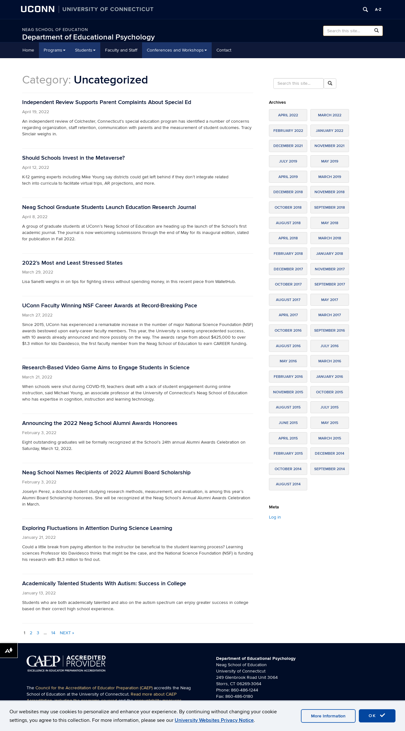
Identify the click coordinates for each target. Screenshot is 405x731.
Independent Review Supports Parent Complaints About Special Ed (106, 102)
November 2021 (330, 146)
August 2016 (288, 346)
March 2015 (329, 438)
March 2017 (329, 315)
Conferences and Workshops (177, 50)
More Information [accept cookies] (328, 716)
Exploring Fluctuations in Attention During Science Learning (97, 528)
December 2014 (329, 453)
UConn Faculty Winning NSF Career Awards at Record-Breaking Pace (109, 305)
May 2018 (329, 223)
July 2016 (330, 346)
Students (85, 50)
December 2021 (288, 146)
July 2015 (330, 407)
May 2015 (329, 423)
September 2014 (329, 469)
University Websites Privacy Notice (214, 720)
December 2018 (288, 192)
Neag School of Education (55, 29)
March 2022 (329, 115)
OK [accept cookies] (377, 715)
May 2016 (288, 361)
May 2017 (329, 300)
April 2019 (288, 177)
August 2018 (288, 223)
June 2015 (288, 423)
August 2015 (288, 407)
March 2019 (329, 177)
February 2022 (288, 130)
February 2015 (288, 453)
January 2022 (329, 130)
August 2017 (288, 300)
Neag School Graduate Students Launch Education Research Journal (109, 207)
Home (28, 50)
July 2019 (288, 161)
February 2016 (288, 376)
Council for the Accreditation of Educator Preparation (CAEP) (94, 688)
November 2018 (330, 192)
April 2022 (288, 115)
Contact (223, 50)
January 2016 (329, 376)
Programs (54, 50)
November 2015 (288, 392)
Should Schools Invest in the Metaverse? (73, 158)
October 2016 (288, 330)
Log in (275, 517)
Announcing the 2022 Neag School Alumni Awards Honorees (100, 423)
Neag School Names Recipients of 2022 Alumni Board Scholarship (106, 472)
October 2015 (329, 392)
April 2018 (288, 238)
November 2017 (330, 269)
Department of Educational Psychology (88, 37)
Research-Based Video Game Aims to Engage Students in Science (106, 367)
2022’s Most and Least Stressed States (72, 263)
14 (53, 633)
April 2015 (288, 438)
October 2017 (288, 284)
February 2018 (288, 253)
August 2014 (288, 484)
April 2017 (288, 315)
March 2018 (329, 238)
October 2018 (288, 207)
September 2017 (330, 284)
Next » (67, 633)
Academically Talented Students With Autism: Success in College (104, 583)
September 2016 (329, 330)
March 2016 (329, 361)
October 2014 (288, 469)
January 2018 (329, 253)
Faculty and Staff (121, 50)
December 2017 (288, 269)
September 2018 (329, 207)
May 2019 (329, 161)
